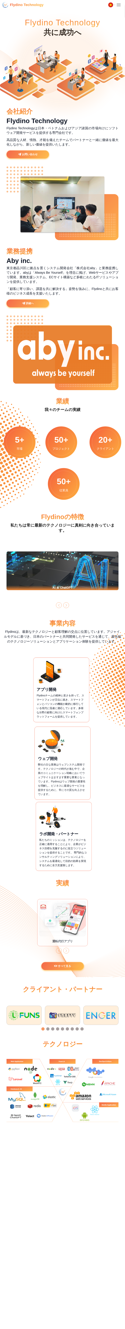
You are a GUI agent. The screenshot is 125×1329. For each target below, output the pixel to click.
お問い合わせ (28, 160)
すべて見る (62, 972)
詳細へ (28, 309)
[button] (59, 611)
